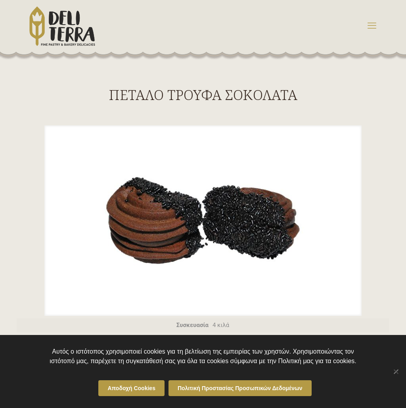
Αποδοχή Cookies (131, 388)
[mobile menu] (372, 26)
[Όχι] (396, 371)
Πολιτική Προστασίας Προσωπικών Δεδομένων (240, 388)
